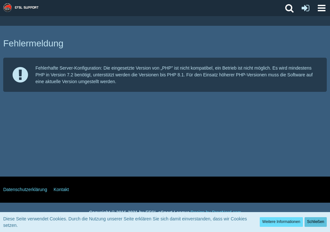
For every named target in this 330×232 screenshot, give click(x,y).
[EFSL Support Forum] (24, 8)
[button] (321, 8)
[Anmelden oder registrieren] (305, 8)
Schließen (315, 221)
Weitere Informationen (281, 221)
